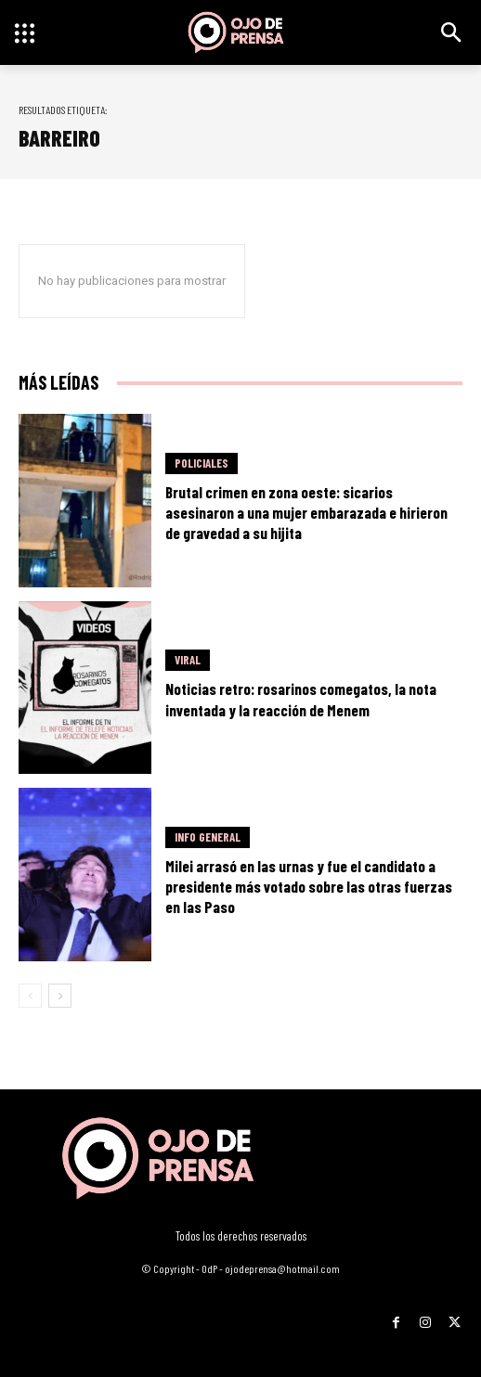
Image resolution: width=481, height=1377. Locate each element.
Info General (207, 837)
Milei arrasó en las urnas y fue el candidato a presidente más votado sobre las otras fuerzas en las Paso (308, 886)
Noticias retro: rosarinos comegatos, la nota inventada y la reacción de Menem (300, 698)
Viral (188, 659)
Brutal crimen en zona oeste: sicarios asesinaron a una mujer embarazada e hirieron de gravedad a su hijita (306, 512)
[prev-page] (30, 996)
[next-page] (60, 996)
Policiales (201, 463)
